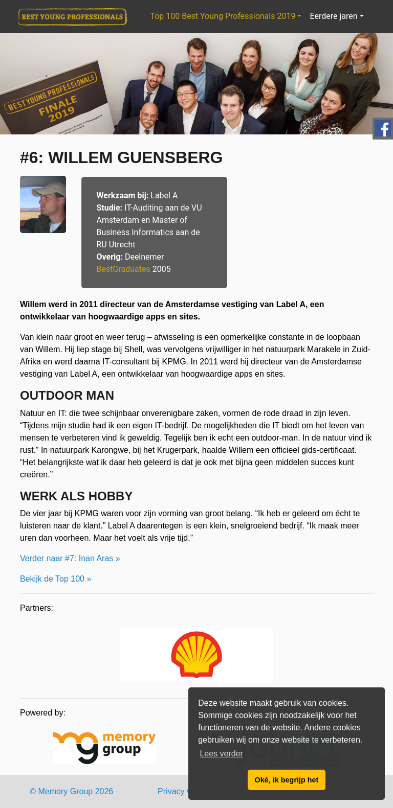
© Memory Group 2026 (71, 791)
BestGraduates (123, 269)
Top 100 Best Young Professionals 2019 (222, 16)
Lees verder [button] (221, 753)
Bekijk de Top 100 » (55, 578)
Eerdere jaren (333, 16)
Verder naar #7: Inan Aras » (70, 558)
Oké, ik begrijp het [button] (287, 780)
